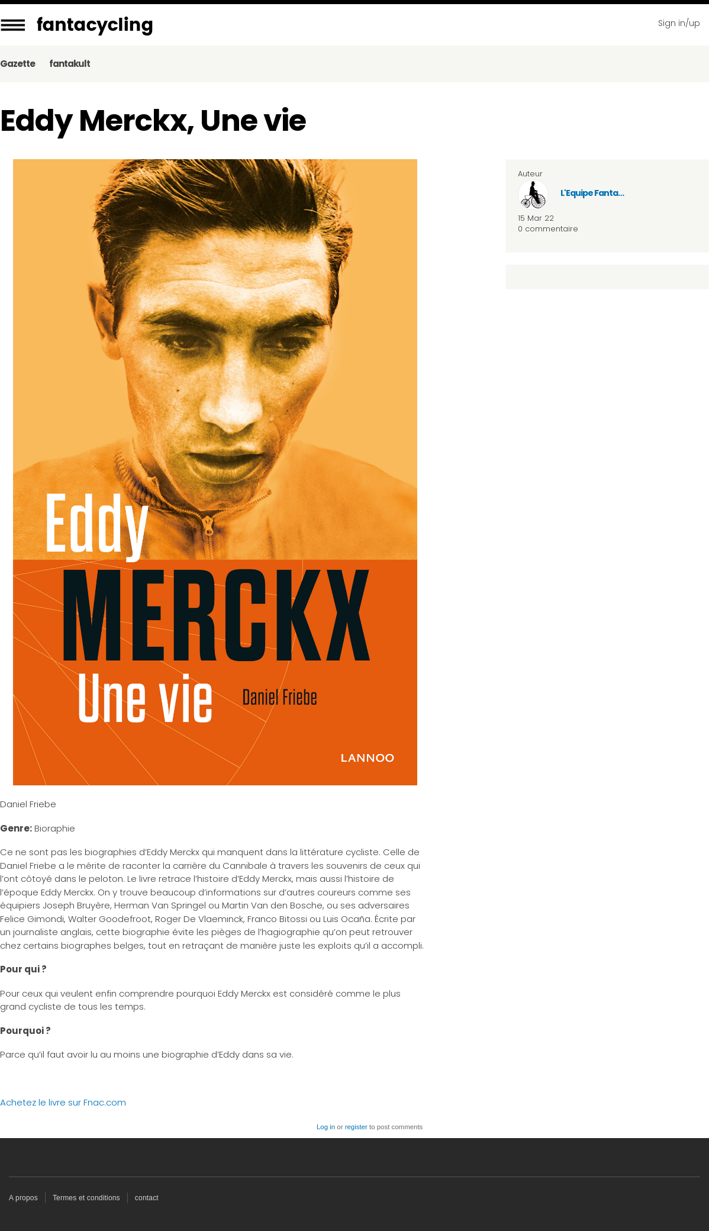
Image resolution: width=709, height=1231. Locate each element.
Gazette (17, 63)
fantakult (69, 63)
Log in (326, 1126)
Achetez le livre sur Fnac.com (63, 1102)
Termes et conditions (86, 1198)
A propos (23, 1198)
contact (147, 1198)
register (356, 1126)
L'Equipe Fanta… (592, 193)
